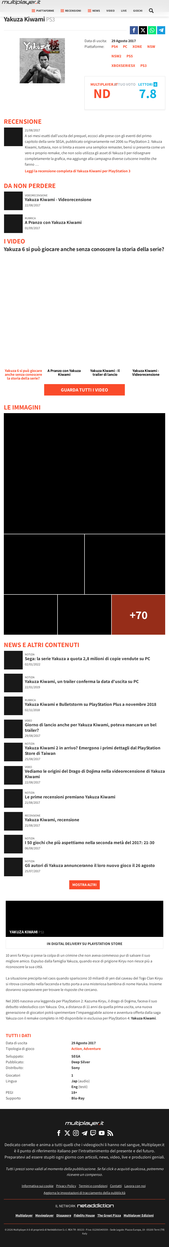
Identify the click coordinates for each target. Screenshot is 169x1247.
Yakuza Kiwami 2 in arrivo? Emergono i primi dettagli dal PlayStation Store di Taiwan (92, 750)
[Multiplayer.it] (21, 2)
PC (125, 46)
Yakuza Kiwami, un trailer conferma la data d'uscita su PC (82, 681)
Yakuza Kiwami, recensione (52, 819)
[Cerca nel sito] (151, 11)
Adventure (92, 1048)
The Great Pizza (109, 1215)
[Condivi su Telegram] (161, 30)
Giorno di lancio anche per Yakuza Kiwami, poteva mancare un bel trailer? (90, 727)
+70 (139, 614)
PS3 (143, 65)
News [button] (94, 10)
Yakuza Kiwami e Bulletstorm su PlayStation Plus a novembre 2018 (90, 704)
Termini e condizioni (93, 1185)
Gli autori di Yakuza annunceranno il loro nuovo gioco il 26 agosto (90, 865)
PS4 (114, 46)
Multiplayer (24, 1215)
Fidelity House (84, 1215)
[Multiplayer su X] (67, 1133)
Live (124, 10)
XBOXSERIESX (123, 65)
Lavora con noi (135, 1185)
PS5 (130, 56)
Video (110, 10)
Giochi (138, 10)
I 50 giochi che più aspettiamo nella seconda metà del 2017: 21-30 (89, 842)
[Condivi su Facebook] (134, 30)
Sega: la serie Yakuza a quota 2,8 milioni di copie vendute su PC (87, 658)
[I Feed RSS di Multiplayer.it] (110, 1133)
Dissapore (63, 1215)
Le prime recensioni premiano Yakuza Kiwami (70, 797)
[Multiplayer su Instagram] (76, 1133)
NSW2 (116, 56)
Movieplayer (44, 1215)
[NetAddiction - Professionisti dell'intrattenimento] (95, 1206)
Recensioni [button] (71, 10)
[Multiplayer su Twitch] (93, 1133)
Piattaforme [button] (43, 10)
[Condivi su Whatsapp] (152, 30)
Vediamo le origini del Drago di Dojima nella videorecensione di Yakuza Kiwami (95, 773)
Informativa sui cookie (37, 1185)
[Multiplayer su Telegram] (84, 1133)
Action (76, 1048)
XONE (137, 46)
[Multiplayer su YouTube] (102, 1133)
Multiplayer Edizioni (139, 1215)
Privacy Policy (66, 1185)
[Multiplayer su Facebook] (59, 1133)
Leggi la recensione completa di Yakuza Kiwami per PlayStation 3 (77, 170)
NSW (151, 46)
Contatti (116, 1185)
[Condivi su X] (143, 30)
